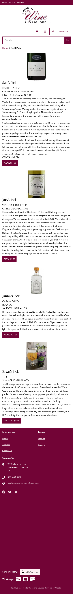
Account (41, 438)
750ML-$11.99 (9, 259)
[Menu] (36, 31)
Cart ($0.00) (60, 31)
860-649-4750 (14, 477)
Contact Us (20, 2)
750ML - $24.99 (10, 334)
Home (4, 2)
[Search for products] (33, 40)
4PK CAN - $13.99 (11, 420)
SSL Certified (30, 572)
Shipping (41, 445)
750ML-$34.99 (10, 162)
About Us (11, 2)
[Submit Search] (67, 40)
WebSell (58, 587)
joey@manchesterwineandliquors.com (23, 482)
